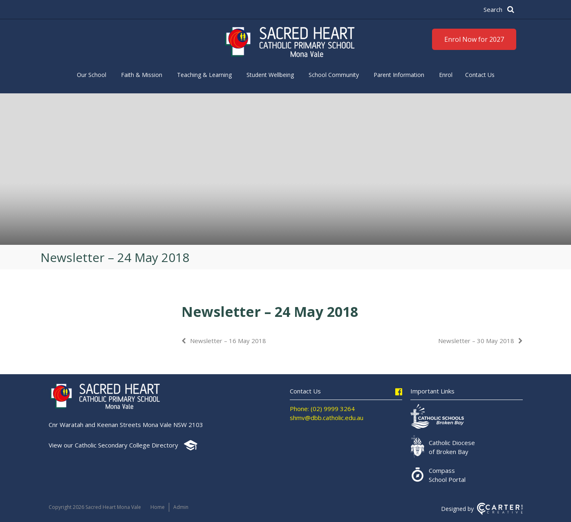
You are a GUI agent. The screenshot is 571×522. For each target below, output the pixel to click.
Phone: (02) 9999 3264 (322, 408)
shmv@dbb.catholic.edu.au (326, 418)
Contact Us (480, 75)
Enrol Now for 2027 (474, 39)
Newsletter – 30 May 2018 (476, 341)
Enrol (445, 75)
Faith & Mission (141, 75)
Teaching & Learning (204, 75)
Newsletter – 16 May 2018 (228, 341)
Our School (91, 75)
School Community (334, 75)
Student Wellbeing (270, 75)
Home (157, 507)
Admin (180, 507)
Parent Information (399, 75)
